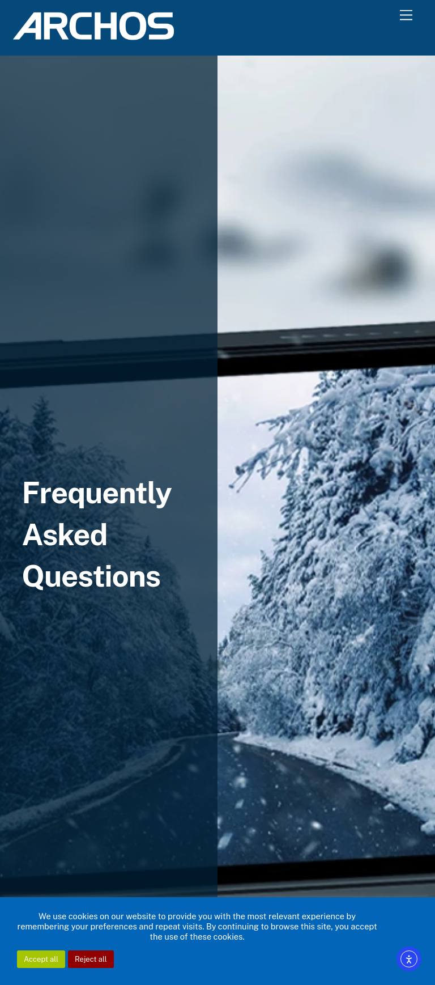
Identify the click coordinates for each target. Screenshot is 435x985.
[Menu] (406, 16)
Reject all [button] (91, 959)
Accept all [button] (41, 959)
